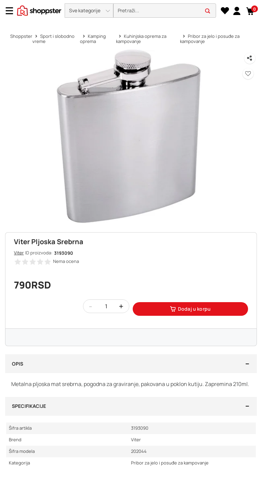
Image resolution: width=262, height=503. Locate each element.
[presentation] (131, 11)
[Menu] (12, 10)
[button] (89, 10)
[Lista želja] (224, 10)
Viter (19, 253)
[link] (236, 10)
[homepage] (39, 10)
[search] (165, 10)
